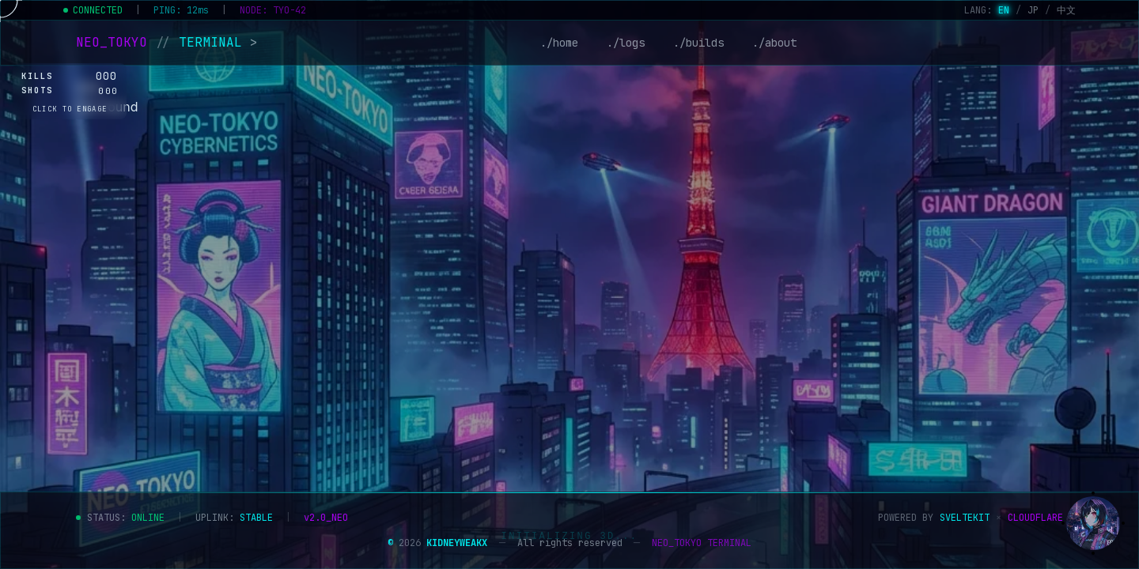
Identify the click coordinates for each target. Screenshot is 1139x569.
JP (1033, 10)
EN (1003, 10)
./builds (698, 43)
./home (559, 43)
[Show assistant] (1093, 523)
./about (774, 43)
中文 (1066, 10)
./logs (626, 43)
